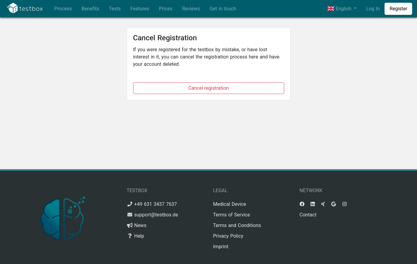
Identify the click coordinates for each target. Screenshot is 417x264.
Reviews (191, 9)
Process (63, 9)
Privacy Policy (228, 236)
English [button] (340, 9)
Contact (308, 215)
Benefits (90, 9)
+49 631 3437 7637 (155, 204)
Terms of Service (231, 215)
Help (139, 236)
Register (398, 9)
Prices (166, 9)
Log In (373, 9)
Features (139, 9)
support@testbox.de (156, 215)
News (140, 225)
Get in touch (223, 9)
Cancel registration (208, 88)
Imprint (221, 246)
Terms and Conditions (237, 225)
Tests (115, 9)
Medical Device (229, 204)
